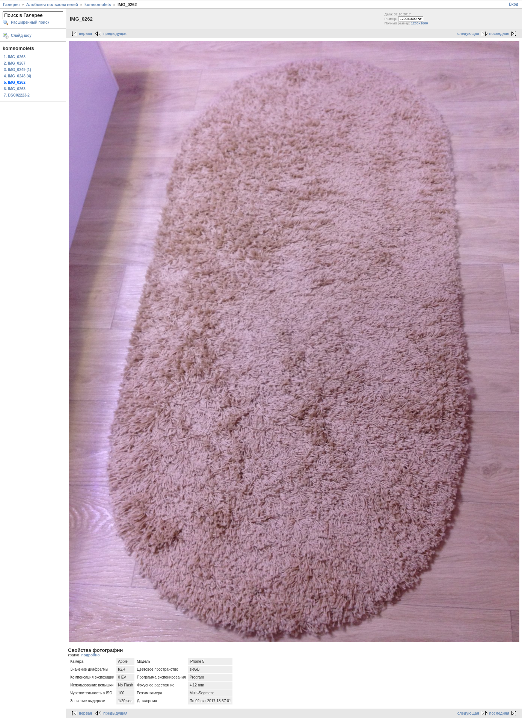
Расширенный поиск (30, 22)
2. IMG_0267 (15, 63)
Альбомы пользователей (52, 4)
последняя (499, 34)
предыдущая (115, 34)
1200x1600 (419, 23)
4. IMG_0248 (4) (17, 76)
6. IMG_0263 (15, 89)
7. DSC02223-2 (17, 95)
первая (85, 34)
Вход (513, 4)
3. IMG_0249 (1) (17, 70)
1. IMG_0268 (15, 57)
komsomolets (97, 4)
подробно (90, 655)
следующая (468, 34)
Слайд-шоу (21, 35)
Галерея (11, 4)
